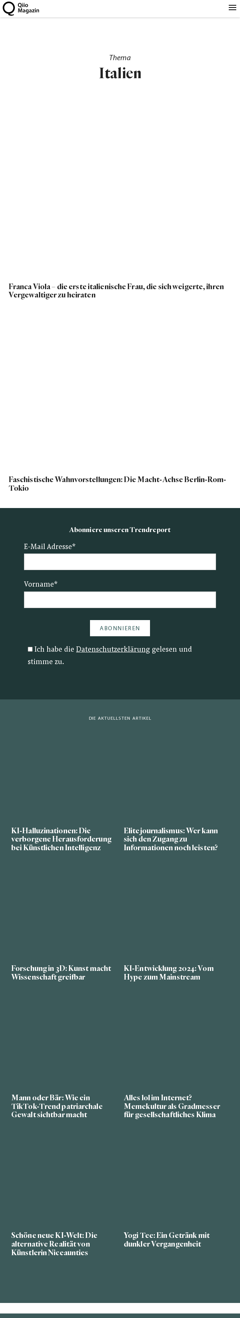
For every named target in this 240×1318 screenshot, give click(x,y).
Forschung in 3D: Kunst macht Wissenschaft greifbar (61, 973)
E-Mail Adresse (50, 547)
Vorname (41, 584)
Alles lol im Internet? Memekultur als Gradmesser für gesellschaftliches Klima (172, 1106)
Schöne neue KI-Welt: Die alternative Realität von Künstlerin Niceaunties (54, 1244)
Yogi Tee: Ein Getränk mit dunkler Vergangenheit (167, 1240)
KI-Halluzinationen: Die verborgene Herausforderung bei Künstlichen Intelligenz (61, 839)
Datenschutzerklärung (113, 650)
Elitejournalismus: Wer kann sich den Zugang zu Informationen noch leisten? (171, 839)
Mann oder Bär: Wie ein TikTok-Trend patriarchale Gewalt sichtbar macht (57, 1106)
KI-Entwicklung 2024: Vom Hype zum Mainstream (169, 973)
